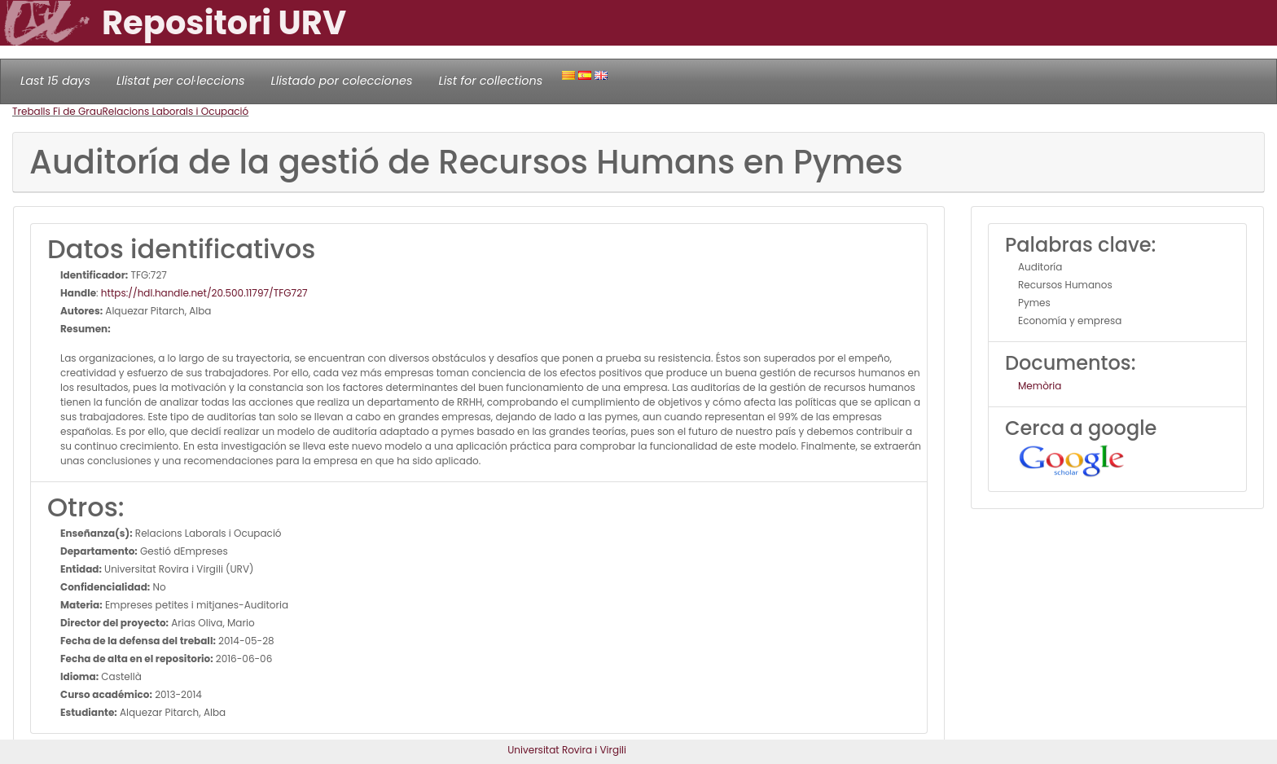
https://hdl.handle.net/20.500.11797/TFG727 (204, 293)
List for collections (490, 80)
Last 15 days (55, 80)
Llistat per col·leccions (180, 80)
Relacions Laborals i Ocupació (176, 111)
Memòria (1039, 386)
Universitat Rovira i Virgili (566, 750)
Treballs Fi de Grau (57, 111)
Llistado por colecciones (342, 80)
